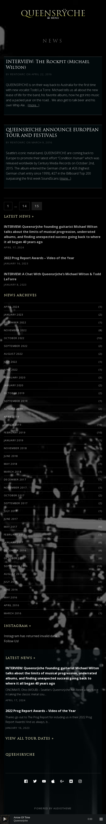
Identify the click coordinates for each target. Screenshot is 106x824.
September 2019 (15, 401)
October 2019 (14, 393)
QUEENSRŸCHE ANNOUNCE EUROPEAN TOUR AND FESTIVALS (52, 132)
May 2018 (10, 464)
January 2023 (13, 314)
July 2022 (10, 362)
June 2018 (11, 456)
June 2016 (11, 589)
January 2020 (13, 385)
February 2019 (14, 432)
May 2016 (10, 597)
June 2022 (11, 369)
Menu (55, 18)
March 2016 (12, 613)
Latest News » (19, 216)
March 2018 (12, 471)
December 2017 (15, 479)
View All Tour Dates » (29, 738)
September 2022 (15, 346)
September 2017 (15, 503)
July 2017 (10, 511)
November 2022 (15, 330)
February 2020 (14, 377)
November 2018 (15, 448)
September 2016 (15, 566)
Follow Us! (11, 641)
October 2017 (14, 495)
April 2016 (11, 605)
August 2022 (13, 353)
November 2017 (15, 487)
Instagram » (17, 626)
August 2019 (13, 409)
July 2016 (10, 581)
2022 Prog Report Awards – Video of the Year (39, 258)
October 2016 (14, 558)
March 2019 (12, 424)
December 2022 (15, 322)
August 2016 (13, 574)
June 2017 (11, 519)
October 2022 (14, 338)
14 (25, 205)
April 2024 (11, 306)
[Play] (5, 819)
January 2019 (13, 440)
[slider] (53, 819)
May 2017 (10, 526)
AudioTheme (62, 808)
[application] (53, 819)
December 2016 (15, 550)
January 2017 (13, 542)
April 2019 (11, 416)
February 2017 (14, 534)
